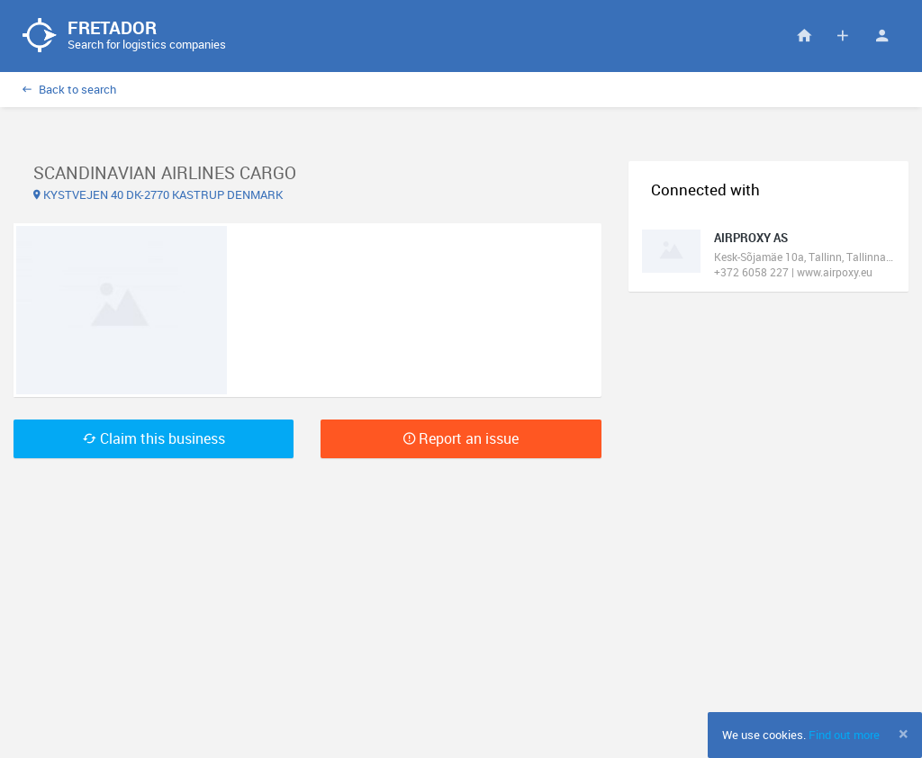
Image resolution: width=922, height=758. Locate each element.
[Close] (903, 734)
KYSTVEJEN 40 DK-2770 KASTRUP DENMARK (158, 194)
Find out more (844, 734)
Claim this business (154, 438)
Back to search (69, 89)
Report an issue (461, 438)
